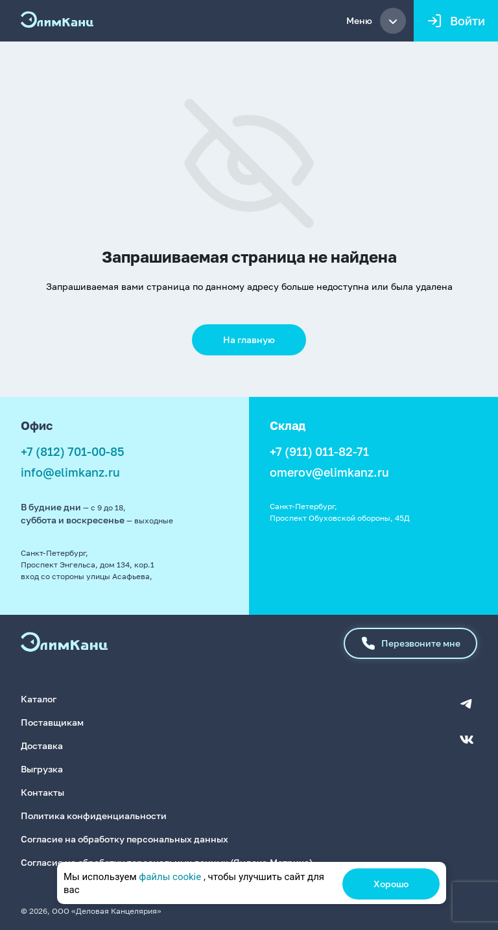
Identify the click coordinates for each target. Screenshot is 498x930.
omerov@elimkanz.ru (329, 472)
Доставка (42, 745)
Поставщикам (52, 722)
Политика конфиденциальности (94, 815)
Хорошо (391, 883)
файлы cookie (170, 877)
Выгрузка (42, 768)
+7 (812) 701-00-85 (72, 451)
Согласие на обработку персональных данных (124, 838)
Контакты (42, 792)
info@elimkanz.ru (70, 472)
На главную (249, 339)
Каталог (38, 698)
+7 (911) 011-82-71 (319, 451)
